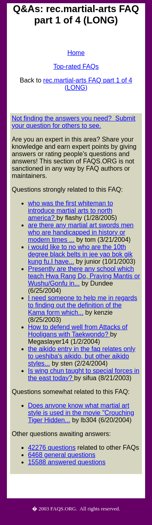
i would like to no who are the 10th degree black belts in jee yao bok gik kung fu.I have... (80, 254)
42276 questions (51, 447)
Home (76, 52)
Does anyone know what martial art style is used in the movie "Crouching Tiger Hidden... (81, 412)
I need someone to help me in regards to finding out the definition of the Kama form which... (82, 305)
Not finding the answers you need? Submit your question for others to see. (73, 122)
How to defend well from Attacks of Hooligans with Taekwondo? (77, 331)
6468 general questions (61, 454)
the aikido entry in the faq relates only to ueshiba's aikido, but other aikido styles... (81, 356)
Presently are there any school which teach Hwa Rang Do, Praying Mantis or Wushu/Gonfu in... (84, 276)
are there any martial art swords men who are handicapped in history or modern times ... (81, 232)
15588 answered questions (66, 462)
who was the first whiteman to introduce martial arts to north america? (70, 210)
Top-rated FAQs (75, 66)
